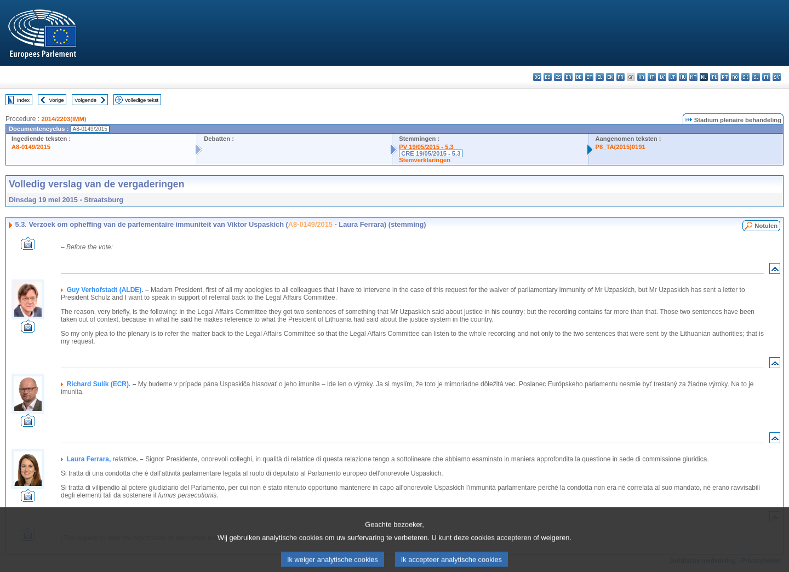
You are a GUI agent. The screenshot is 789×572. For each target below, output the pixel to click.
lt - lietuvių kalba (672, 77)
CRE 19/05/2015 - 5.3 (430, 153)
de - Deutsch (579, 77)
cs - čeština (558, 77)
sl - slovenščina (756, 77)
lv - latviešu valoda (662, 77)
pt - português (725, 77)
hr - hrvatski (641, 77)
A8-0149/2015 (31, 147)
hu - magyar (683, 77)
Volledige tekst (141, 100)
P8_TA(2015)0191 (620, 147)
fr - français (620, 77)
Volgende (85, 100)
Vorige (56, 100)
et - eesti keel (589, 77)
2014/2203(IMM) (63, 119)
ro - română (735, 77)
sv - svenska (777, 77)
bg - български (537, 77)
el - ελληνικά (600, 77)
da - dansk (568, 77)
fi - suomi (766, 77)
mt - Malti (693, 77)
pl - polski (714, 77)
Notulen (765, 225)
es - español (548, 77)
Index (23, 100)
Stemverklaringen (424, 160)
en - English (610, 77)
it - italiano (652, 77)
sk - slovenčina (745, 77)
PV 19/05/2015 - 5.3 (426, 147)
